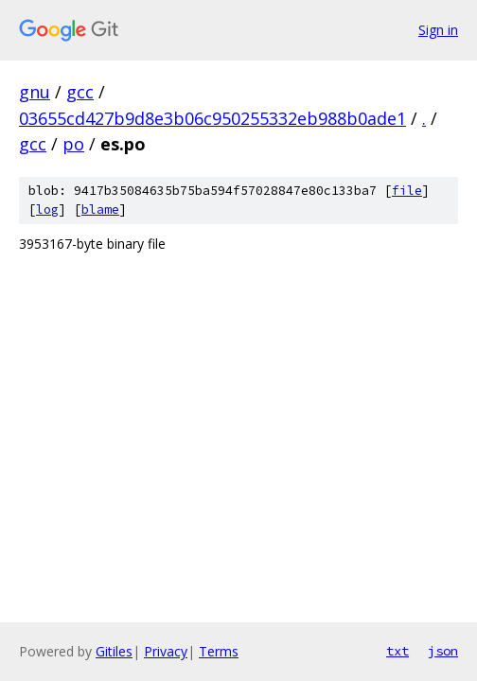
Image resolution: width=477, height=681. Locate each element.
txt (397, 650)
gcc (80, 91)
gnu (34, 91)
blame (100, 209)
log (47, 209)
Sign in (438, 30)
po (73, 143)
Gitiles (114, 651)
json (443, 650)
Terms (218, 651)
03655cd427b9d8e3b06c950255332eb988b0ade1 (212, 118)
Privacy (165, 651)
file (407, 191)
